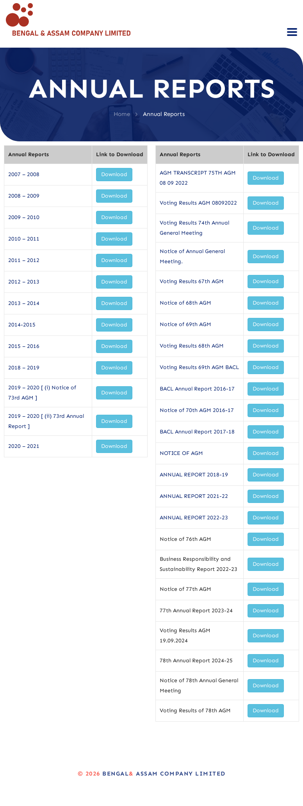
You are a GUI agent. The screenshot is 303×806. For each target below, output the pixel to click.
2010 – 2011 (23, 238)
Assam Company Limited (180, 773)
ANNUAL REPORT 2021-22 (194, 496)
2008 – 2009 (23, 196)
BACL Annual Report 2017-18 (197, 431)
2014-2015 (22, 324)
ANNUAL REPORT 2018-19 (194, 474)
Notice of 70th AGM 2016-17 (197, 410)
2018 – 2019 (23, 367)
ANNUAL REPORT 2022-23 (194, 517)
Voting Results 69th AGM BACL (199, 367)
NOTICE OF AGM (181, 453)
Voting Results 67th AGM (192, 281)
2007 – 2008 (23, 174)
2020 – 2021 (23, 446)
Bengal (115, 773)
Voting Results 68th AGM (192, 345)
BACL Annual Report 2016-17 (197, 388)
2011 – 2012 (23, 260)
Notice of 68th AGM (185, 303)
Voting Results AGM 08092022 (198, 203)
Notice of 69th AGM (185, 324)
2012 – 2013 (23, 281)
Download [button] (114, 174)
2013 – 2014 (23, 303)
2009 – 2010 (23, 217)
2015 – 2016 (23, 346)
